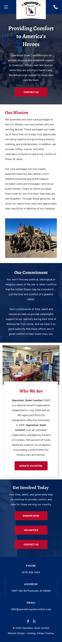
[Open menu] (6, 7)
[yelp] (34, 622)
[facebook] (28, 622)
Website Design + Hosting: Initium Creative (31, 633)
